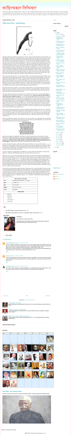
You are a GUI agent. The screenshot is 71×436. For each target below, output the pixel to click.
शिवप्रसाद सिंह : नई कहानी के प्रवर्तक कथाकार (60, 45)
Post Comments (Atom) (29, 299)
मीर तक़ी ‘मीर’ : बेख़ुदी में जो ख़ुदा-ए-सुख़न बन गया (60, 51)
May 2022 (58, 137)
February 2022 (59, 143)
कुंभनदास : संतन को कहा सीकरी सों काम (60, 73)
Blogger (44, 433)
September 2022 (59, 36)
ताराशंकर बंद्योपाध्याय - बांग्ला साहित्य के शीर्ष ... (60, 90)
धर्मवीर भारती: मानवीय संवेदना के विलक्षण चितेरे (60, 121)
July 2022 (58, 134)
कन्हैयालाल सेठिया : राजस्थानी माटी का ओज (60, 93)
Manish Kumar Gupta (59, 174)
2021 (56, 147)
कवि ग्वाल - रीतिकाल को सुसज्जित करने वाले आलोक (60, 67)
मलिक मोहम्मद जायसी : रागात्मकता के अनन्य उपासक (59, 57)
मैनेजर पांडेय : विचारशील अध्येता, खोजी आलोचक (60, 61)
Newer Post (6, 295)
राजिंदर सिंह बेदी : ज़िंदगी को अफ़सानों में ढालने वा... (60, 108)
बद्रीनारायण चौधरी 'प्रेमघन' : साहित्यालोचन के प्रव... (60, 130)
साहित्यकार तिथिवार (19, 8)
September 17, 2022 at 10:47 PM (20, 266)
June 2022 (58, 135)
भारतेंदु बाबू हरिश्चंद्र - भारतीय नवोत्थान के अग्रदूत (59, 104)
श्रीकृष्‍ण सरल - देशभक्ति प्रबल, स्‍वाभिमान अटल (60, 98)
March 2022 (58, 141)
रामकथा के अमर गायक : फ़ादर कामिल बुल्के (60, 127)
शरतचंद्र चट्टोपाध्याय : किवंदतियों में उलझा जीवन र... (60, 86)
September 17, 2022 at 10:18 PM (16, 255)
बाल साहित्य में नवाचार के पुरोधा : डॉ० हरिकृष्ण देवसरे (17, 309)
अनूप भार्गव (56, 176)
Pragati (7, 255)
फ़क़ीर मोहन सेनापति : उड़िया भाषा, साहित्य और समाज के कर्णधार (18, 316)
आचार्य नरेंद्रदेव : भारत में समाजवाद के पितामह (11, 391)
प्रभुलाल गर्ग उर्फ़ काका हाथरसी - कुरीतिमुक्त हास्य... (60, 76)
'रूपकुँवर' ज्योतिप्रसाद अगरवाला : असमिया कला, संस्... (60, 114)
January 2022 (59, 144)
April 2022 (58, 139)
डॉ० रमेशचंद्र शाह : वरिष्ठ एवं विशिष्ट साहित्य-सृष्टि (60, 54)
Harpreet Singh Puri (10, 242)
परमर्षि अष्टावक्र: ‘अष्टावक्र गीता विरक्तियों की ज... (60, 118)
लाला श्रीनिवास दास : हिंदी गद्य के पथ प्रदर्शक (60, 42)
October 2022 (59, 34)
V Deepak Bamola (10, 266)
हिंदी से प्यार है (57, 178)
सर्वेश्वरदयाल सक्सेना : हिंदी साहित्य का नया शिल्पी (60, 70)
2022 (56, 32)
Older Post (48, 295)
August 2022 (58, 132)
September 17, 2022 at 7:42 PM (21, 242)
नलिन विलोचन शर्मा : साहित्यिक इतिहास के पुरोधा (60, 38)
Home (27, 295)
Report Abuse (56, 168)
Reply (7, 251)
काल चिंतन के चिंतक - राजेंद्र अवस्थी (14, 302)
